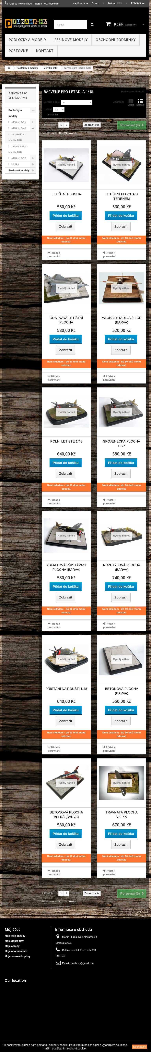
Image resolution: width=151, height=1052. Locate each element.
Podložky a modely (27, 39)
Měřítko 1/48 (50, 68)
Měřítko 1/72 (18, 158)
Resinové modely (70, 39)
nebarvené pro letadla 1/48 (18, 149)
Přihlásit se (138, 3)
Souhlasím (139, 1046)
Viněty (15, 164)
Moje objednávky (15, 935)
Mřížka (131, 102)
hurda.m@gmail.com (82, 963)
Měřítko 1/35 (18, 122)
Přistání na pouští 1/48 (66, 689)
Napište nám (80, 3)
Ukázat (48, 109)
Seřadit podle (52, 101)
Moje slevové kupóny (17, 956)
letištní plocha (66, 194)
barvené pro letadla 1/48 (16, 137)
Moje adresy (12, 946)
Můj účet (12, 929)
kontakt (44, 50)
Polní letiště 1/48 (66, 441)
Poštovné (18, 50)
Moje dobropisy (14, 940)
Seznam (140, 102)
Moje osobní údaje (16, 951)
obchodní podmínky (115, 39)
